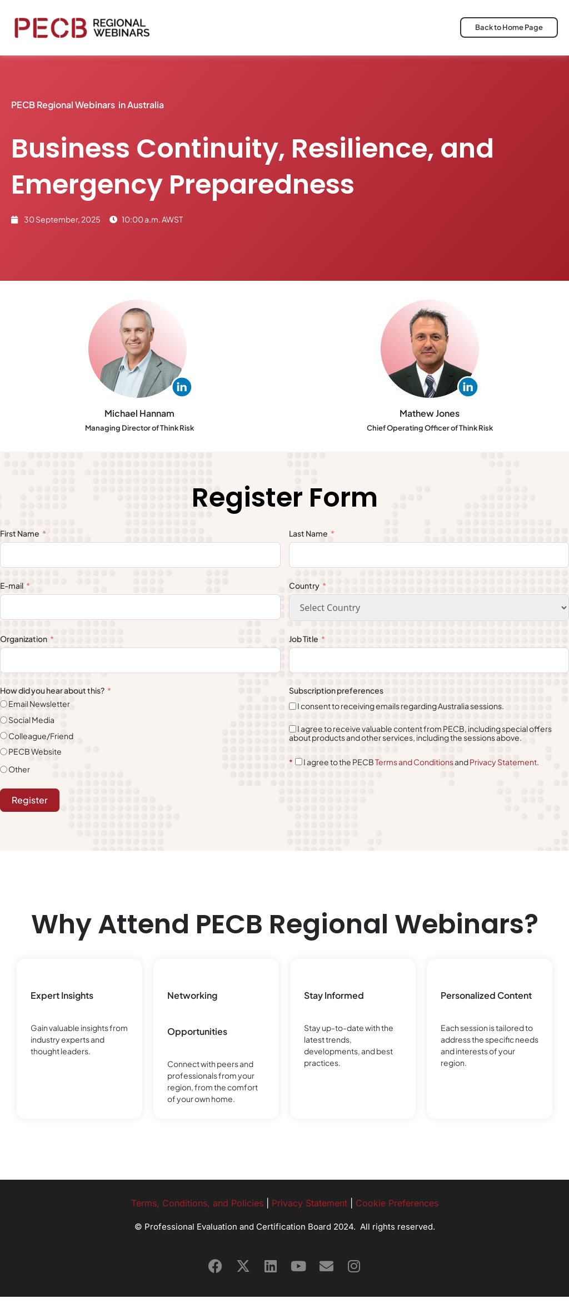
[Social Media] (3, 732)
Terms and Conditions (414, 774)
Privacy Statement (503, 774)
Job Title (304, 651)
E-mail (11, 598)
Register (30, 812)
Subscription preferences (336, 703)
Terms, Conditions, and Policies (197, 1215)
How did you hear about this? (53, 703)
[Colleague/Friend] (3, 748)
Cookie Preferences (397, 1215)
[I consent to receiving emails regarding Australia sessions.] (292, 718)
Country (304, 598)
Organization (23, 651)
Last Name (309, 546)
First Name (19, 546)
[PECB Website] (3, 763)
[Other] (3, 782)
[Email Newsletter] (3, 716)
